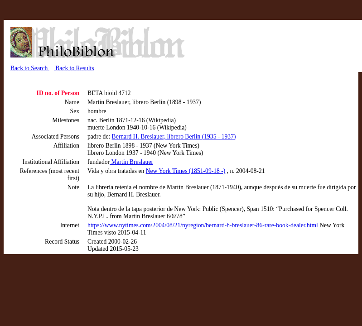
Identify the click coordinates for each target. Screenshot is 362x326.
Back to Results (74, 68)
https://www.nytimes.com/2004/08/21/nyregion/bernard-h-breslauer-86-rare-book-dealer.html (202, 225)
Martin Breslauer (131, 161)
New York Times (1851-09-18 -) (186, 171)
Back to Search (29, 68)
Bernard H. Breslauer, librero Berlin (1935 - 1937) (174, 136)
